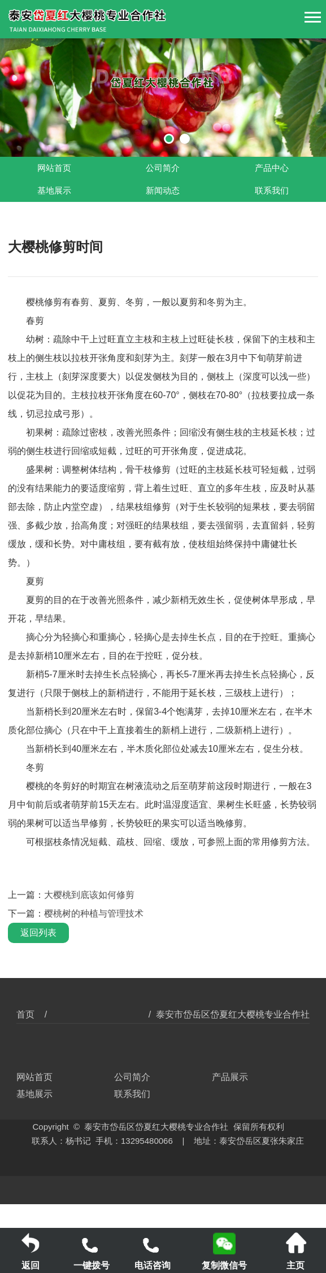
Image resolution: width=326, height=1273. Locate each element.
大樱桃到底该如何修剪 (89, 895)
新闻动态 (163, 190)
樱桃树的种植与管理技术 (94, 913)
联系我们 (272, 190)
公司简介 (163, 168)
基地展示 (54, 190)
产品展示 (230, 1077)
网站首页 (54, 168)
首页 (25, 1014)
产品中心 (272, 168)
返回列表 (38, 932)
